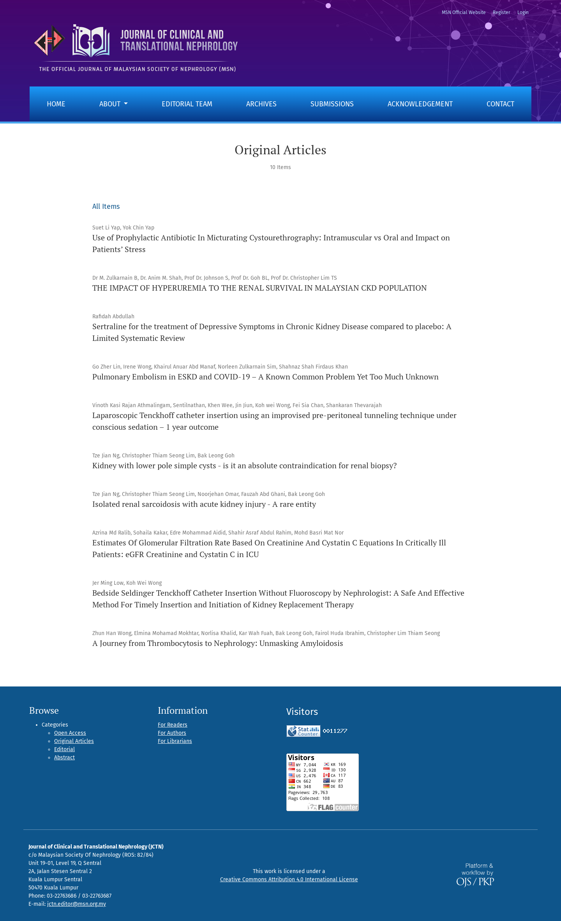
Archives (261, 104)
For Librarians (175, 741)
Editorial (64, 749)
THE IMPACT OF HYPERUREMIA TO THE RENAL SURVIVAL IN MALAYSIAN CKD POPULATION (259, 287)
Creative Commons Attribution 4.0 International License (289, 879)
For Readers (172, 725)
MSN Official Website (464, 12)
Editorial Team (187, 104)
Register (501, 12)
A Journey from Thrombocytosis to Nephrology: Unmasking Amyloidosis (217, 643)
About (110, 104)
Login (523, 12)
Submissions (332, 104)
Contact (500, 104)
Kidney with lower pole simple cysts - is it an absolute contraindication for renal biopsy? (244, 465)
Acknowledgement (420, 104)
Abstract (64, 757)
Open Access (70, 733)
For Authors (172, 733)
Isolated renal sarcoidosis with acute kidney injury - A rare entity (204, 504)
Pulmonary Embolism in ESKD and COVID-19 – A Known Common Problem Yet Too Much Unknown (265, 376)
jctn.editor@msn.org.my (76, 904)
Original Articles (74, 741)
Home (56, 104)
